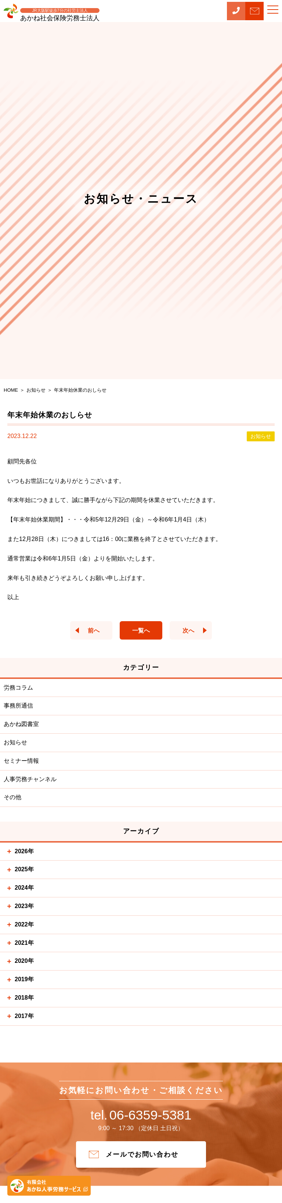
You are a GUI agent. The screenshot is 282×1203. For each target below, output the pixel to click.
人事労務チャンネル (30, 779)
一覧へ (141, 630)
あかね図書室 (21, 724)
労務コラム (18, 687)
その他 (12, 797)
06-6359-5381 (141, 1117)
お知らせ (15, 742)
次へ (192, 630)
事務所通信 (18, 705)
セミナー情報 (21, 761)
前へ (89, 630)
